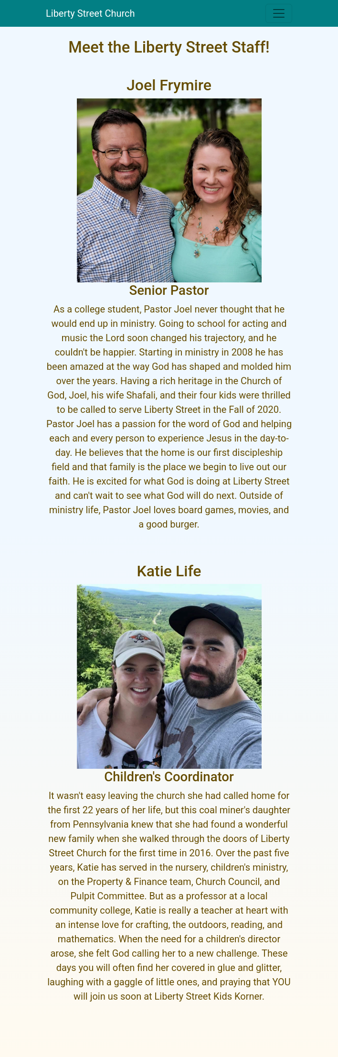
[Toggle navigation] (278, 13)
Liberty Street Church (90, 13)
